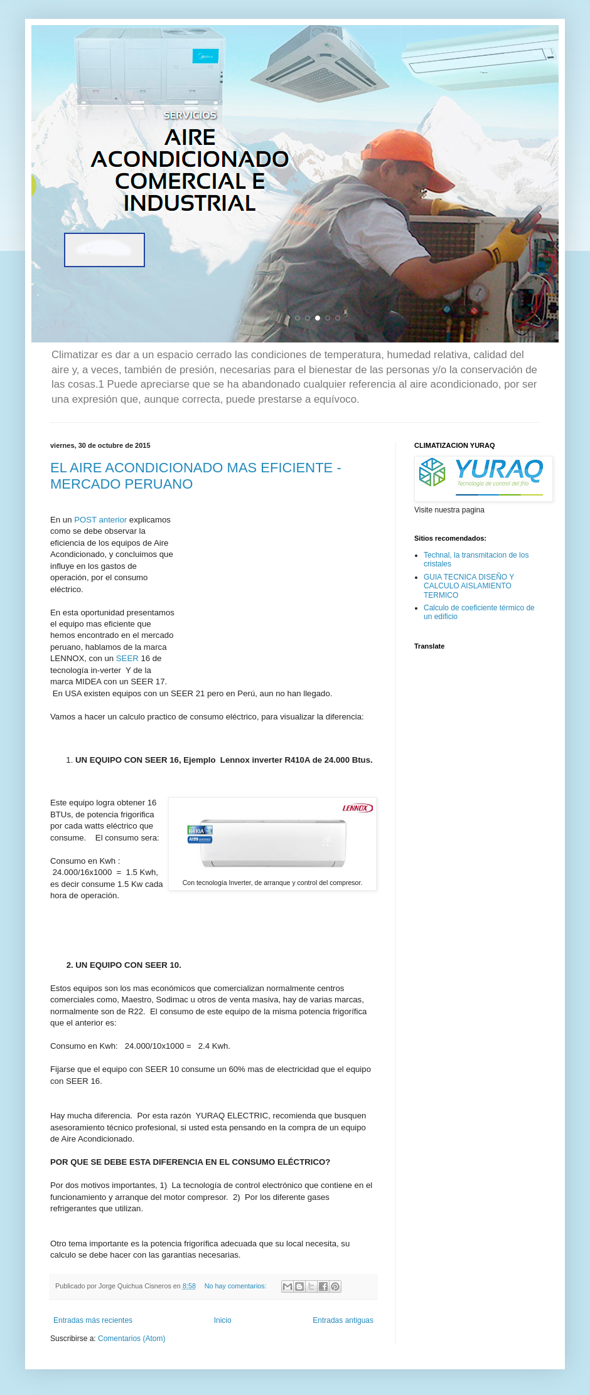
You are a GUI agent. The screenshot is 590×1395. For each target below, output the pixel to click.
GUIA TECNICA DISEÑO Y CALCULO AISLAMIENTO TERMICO (469, 586)
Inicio (223, 1320)
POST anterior (100, 519)
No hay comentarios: (237, 1286)
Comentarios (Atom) (131, 1338)
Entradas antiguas (343, 1320)
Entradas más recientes (92, 1320)
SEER (127, 658)
